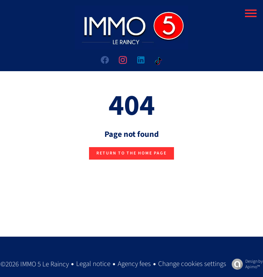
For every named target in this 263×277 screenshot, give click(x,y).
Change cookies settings (192, 264)
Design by (245, 264)
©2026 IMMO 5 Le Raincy (34, 264)
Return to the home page (131, 153)
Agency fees (134, 264)
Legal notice (93, 264)
